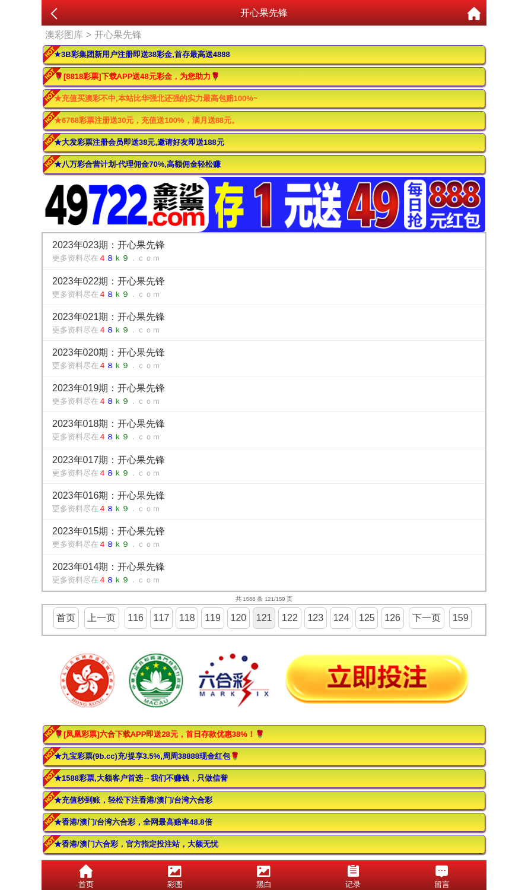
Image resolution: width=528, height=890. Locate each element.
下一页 (426, 618)
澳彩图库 (64, 35)
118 (187, 618)
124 (341, 618)
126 (392, 618)
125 (367, 618)
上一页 (101, 618)
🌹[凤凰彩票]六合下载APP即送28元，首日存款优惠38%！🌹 (159, 734)
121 (264, 618)
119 (213, 618)
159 (461, 618)
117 (162, 618)
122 (290, 618)
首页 (65, 618)
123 (315, 618)
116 (136, 618)
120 (239, 618)
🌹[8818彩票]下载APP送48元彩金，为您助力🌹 (137, 76)
